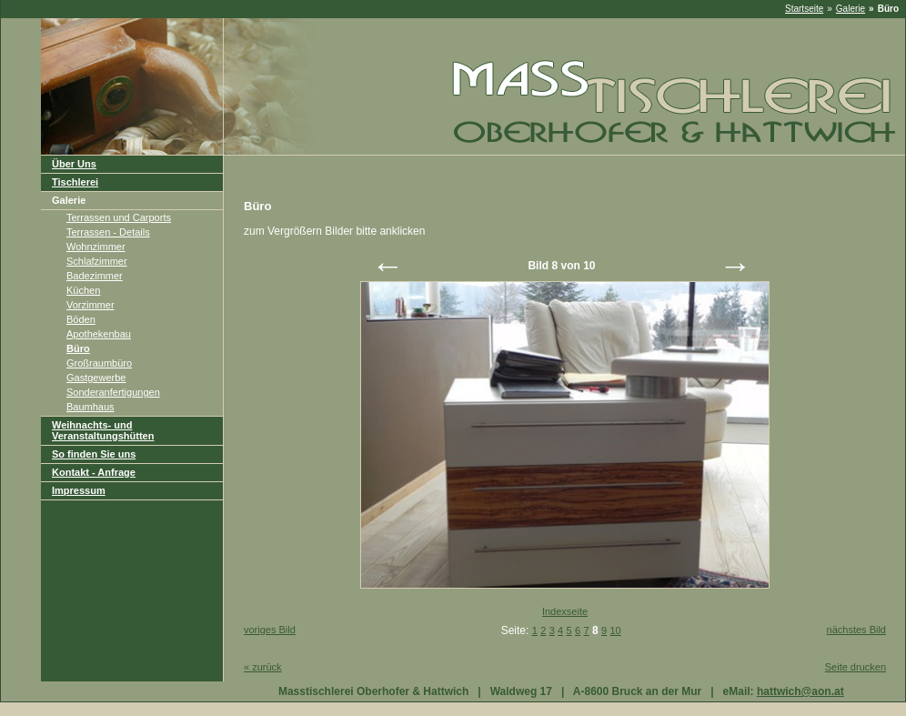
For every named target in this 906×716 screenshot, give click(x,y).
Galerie (850, 9)
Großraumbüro (99, 363)
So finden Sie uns (94, 454)
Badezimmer (94, 275)
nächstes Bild (856, 629)
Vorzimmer (90, 304)
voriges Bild (270, 629)
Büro (78, 348)
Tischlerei (75, 181)
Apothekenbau (98, 333)
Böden (81, 319)
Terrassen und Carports (118, 217)
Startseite (804, 9)
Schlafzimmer (96, 261)
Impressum (79, 490)
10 (614, 630)
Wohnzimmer (96, 246)
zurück (263, 666)
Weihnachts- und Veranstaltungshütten (103, 430)
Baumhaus (90, 406)
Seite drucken (855, 666)
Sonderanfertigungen (113, 392)
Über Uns (74, 163)
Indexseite (565, 611)
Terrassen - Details (108, 232)
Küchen (83, 290)
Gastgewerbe (96, 377)
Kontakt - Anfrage (94, 472)
